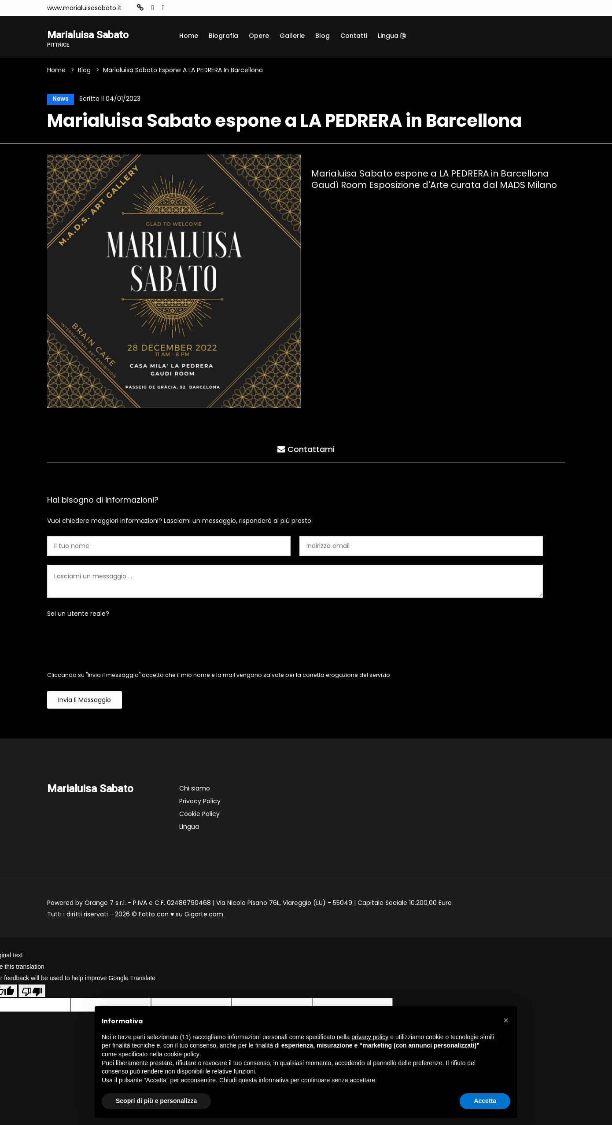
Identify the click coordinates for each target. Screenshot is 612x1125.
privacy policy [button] (369, 1036)
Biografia (223, 35)
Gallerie (292, 35)
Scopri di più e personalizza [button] (156, 1100)
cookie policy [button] (181, 1054)
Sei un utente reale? (78, 615)
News (59, 100)
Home (188, 35)
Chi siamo (194, 790)
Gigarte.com (203, 916)
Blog (322, 35)
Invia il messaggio (84, 701)
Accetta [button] (485, 1100)
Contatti (353, 35)
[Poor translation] (32, 992)
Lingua (392, 35)
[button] (506, 1020)
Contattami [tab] (306, 449)
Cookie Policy (199, 815)
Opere (259, 35)
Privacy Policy (200, 802)
